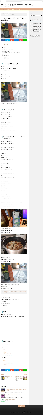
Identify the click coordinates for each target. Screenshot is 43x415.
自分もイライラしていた (6, 51)
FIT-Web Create (24, 412)
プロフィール (4, 9)
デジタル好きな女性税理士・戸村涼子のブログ (19, 4)
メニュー (6, 57)
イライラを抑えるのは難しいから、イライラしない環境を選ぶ (11, 52)
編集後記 (4, 54)
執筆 (16, 9)
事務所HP (8, 9)
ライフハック (6, 22)
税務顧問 (4, 349)
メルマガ (13, 9)
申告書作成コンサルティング (7, 353)
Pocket (7, 44)
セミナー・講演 (21, 9)
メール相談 (4, 352)
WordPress (32, 412)
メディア (6, 58)
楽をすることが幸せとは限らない (10, 399)
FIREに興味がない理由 (8, 376)
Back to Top (21, 406)
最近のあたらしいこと (5, 55)
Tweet (4, 44)
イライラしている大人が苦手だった (7, 49)
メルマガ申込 (4, 364)
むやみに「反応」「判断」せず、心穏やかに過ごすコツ (13, 394)
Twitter (4, 361)
